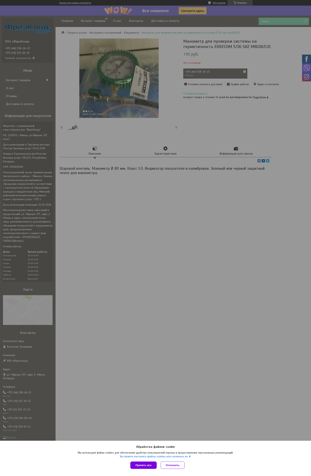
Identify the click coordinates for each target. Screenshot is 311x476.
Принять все (143, 465)
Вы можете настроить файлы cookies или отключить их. (154, 456)
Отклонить (172, 465)
